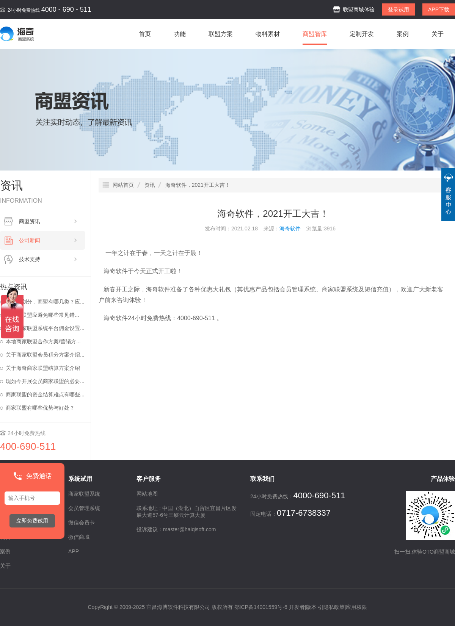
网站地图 (147, 494)
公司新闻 (48, 240)
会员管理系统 (297, 289)
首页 (145, 34)
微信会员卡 (81, 523)
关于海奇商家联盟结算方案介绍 (43, 368)
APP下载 (438, 9)
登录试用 (398, 9)
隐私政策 (334, 607)
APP (73, 551)
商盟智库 (315, 34)
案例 (403, 34)
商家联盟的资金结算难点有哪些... (45, 394)
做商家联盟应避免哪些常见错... (42, 315)
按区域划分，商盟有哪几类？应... (45, 302)
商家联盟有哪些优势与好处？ (40, 408)
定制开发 (362, 34)
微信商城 (78, 537)
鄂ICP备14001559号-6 (260, 607)
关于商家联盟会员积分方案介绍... (45, 355)
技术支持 (48, 259)
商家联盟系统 (340, 289)
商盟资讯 (48, 221)
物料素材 (268, 34)
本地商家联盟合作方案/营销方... (43, 341)
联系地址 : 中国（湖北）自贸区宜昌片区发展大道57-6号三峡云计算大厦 (186, 511)
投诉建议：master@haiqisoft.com (176, 529)
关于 (437, 34)
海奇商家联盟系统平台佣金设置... (45, 328)
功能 (180, 34)
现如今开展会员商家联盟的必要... (45, 381)
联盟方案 (221, 34)
